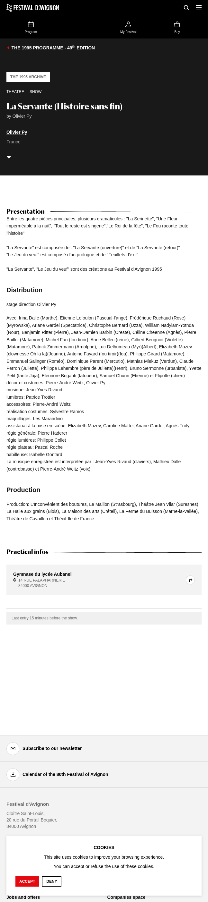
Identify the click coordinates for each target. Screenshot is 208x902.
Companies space (126, 897)
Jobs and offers (23, 897)
